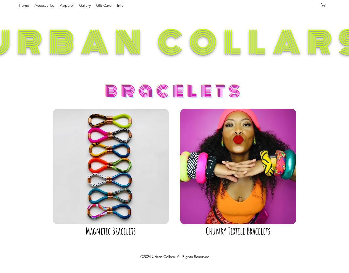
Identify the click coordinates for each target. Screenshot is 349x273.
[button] (44, 5)
